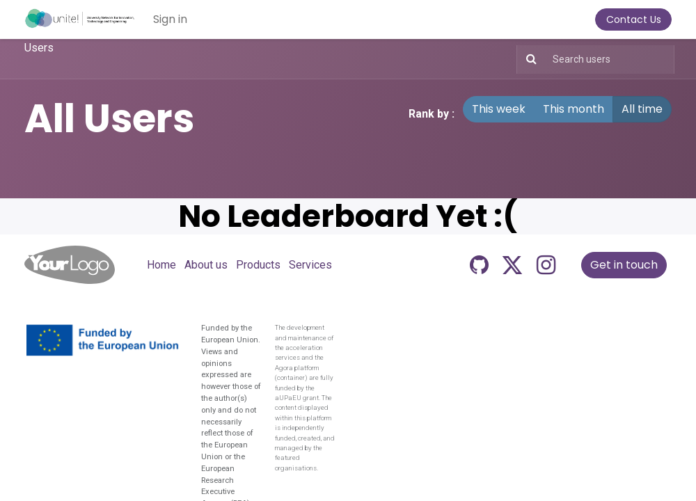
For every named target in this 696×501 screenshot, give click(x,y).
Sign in (170, 19)
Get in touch (624, 265)
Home (161, 264)
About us (206, 264)
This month (573, 109)
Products (258, 264)
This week (498, 109)
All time (642, 109)
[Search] (528, 59)
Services (310, 264)
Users (39, 47)
